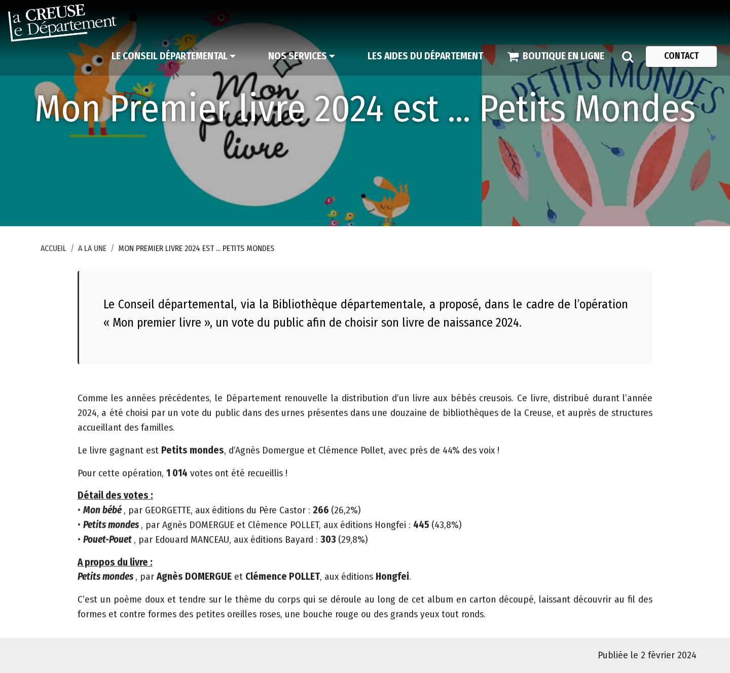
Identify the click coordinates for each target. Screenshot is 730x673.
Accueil (53, 248)
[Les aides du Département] (425, 56)
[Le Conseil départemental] (173, 56)
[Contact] (681, 56)
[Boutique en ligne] (555, 56)
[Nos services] (301, 56)
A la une (92, 248)
